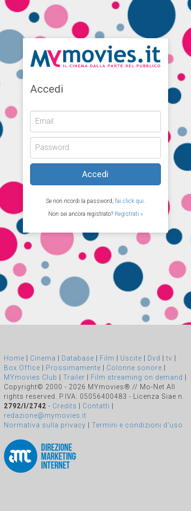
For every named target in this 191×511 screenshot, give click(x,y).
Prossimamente (73, 368)
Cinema (43, 358)
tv (169, 358)
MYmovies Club (30, 377)
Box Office (22, 368)
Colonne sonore (134, 368)
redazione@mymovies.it (45, 415)
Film (107, 358)
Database (78, 358)
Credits (65, 406)
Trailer (74, 377)
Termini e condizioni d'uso (137, 425)
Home (14, 358)
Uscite (131, 358)
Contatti (96, 406)
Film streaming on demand (137, 377)
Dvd (154, 358)
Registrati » (129, 214)
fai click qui (129, 201)
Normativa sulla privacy (45, 425)
